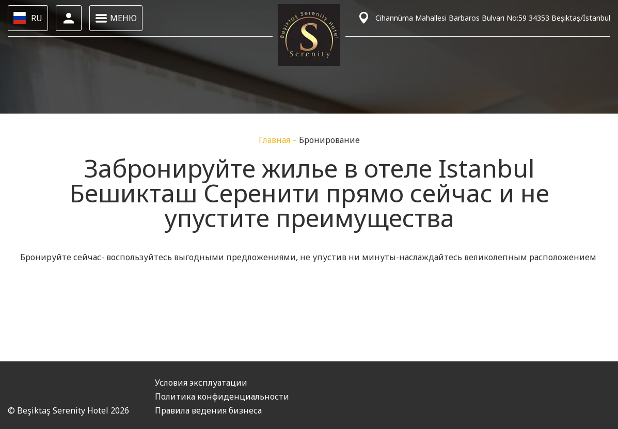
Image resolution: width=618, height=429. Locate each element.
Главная (275, 140)
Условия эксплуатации (201, 382)
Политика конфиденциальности (222, 396)
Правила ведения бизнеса (208, 410)
